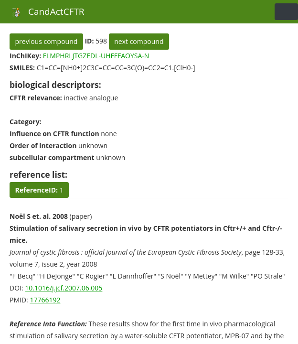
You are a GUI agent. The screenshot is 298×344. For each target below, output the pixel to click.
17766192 (45, 299)
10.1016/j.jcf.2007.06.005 (63, 287)
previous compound (46, 41)
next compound (138, 41)
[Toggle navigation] (286, 11)
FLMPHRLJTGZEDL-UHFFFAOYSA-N (96, 55)
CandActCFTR (46, 11)
